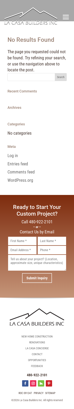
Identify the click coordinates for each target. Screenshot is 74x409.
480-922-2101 (37, 375)
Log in (12, 155)
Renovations (37, 342)
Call (37, 221)
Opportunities (37, 360)
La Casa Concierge (37, 348)
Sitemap (50, 393)
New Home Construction (37, 336)
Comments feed (21, 172)
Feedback (37, 366)
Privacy (38, 393)
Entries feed (17, 163)
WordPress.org (20, 180)
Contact (37, 354)
